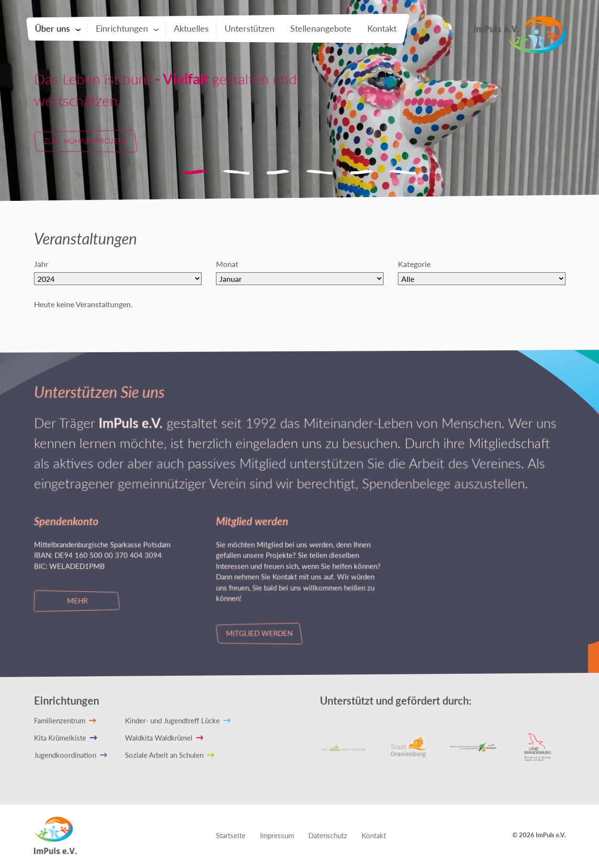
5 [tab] (361, 172)
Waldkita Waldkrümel (158, 737)
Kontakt (381, 28)
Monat (226, 263)
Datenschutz (327, 835)
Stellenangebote (320, 28)
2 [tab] (236, 172)
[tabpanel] (299, 110)
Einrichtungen (122, 28)
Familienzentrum (59, 720)
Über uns (52, 28)
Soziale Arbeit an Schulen (164, 755)
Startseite (231, 835)
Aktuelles (191, 28)
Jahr (41, 263)
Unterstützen (249, 28)
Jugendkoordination (65, 755)
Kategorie (413, 263)
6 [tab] (402, 172)
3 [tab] (278, 172)
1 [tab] (194, 172)
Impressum (277, 835)
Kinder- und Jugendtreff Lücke (172, 720)
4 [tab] (319, 172)
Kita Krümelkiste (60, 737)
